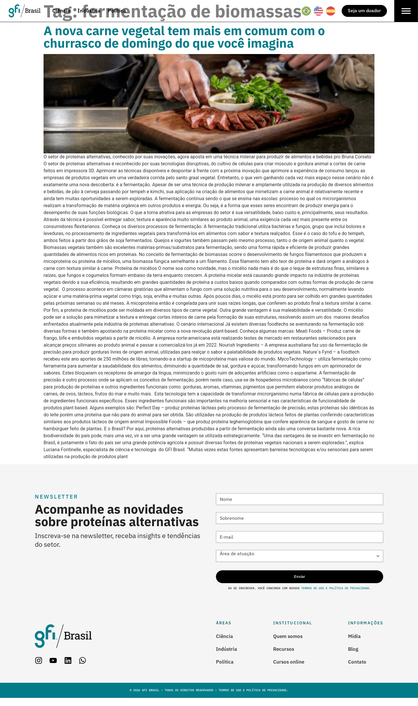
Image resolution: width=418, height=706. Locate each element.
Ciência (225, 642)
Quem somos (289, 642)
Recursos (285, 656)
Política (225, 669)
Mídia (354, 642)
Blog (353, 656)
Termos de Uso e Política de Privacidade (335, 595)
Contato (357, 669)
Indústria (227, 656)
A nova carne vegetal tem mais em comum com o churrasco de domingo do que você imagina (184, 36)
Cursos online (290, 669)
